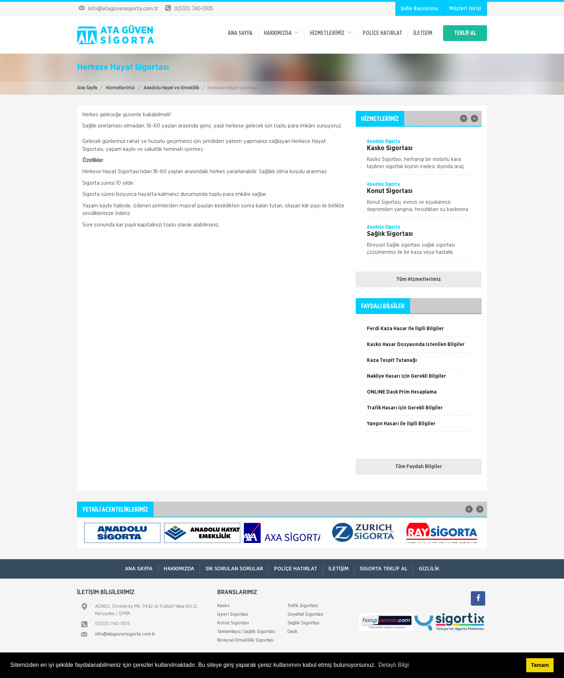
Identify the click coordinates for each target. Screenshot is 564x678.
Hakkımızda (281, 32)
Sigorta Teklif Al (384, 568)
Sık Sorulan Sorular (234, 568)
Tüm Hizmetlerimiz (418, 279)
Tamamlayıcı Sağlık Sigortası (246, 631)
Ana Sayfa (87, 88)
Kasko (223, 605)
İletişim (422, 33)
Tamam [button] (540, 665)
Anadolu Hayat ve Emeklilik (171, 88)
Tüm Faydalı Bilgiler (418, 466)
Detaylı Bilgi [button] (393, 665)
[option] (419, 156)
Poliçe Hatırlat (382, 33)
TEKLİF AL (465, 33)
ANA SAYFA (240, 33)
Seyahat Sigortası (305, 614)
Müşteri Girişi (465, 8)
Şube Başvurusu (419, 8)
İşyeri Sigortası (232, 614)
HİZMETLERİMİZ (330, 32)
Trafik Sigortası (302, 605)
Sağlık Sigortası (303, 623)
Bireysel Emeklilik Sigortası (245, 640)
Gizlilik (429, 568)
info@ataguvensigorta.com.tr (125, 634)
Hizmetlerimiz (120, 88)
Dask (292, 631)
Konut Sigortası (233, 623)
